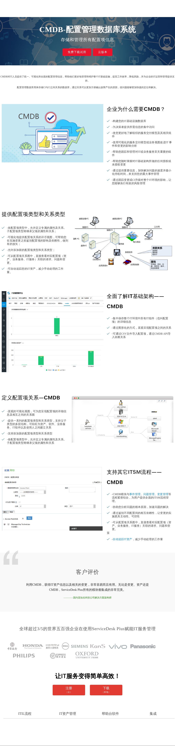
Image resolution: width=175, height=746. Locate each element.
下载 (106, 690)
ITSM (134, 472)
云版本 (102, 52)
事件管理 (134, 494)
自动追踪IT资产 (122, 539)
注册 (69, 690)
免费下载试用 (77, 52)
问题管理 (148, 494)
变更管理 (162, 494)
